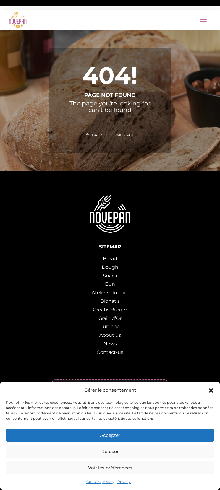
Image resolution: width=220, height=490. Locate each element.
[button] (211, 390)
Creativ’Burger (110, 309)
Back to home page (110, 135)
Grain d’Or (110, 318)
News (110, 343)
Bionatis (110, 301)
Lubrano (110, 326)
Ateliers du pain (110, 292)
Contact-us (110, 352)
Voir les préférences (110, 468)
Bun (110, 284)
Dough (110, 267)
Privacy (124, 481)
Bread (110, 258)
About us (110, 335)
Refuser (110, 451)
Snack (110, 276)
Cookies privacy (100, 481)
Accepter (110, 435)
